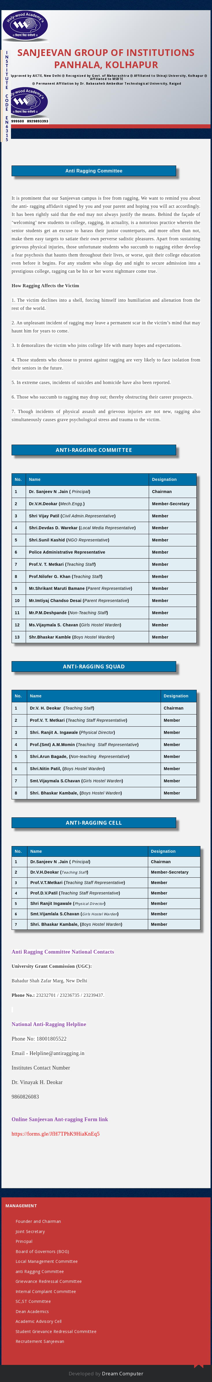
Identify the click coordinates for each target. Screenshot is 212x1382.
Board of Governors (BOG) (42, 1251)
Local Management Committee (47, 1261)
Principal (24, 1241)
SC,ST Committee (33, 1301)
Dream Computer (122, 1373)
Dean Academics (32, 1311)
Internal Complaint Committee (46, 1291)
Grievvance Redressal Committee (49, 1281)
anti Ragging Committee (40, 1271)
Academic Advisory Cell (39, 1321)
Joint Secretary (30, 1231)
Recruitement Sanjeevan (40, 1341)
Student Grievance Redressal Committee (56, 1331)
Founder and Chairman (38, 1221)
